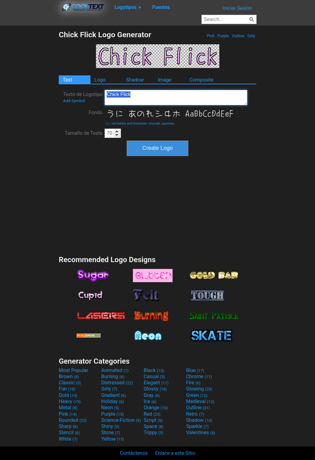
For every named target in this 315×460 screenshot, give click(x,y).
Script (153, 420)
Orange (156, 407)
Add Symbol (74, 100)
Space (153, 426)
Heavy (70, 401)
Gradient (113, 395)
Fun (67, 389)
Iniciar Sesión (237, 8)
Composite (201, 80)
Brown (69, 376)
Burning (112, 376)
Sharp (68, 426)
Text (67, 80)
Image (165, 80)
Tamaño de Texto (83, 133)
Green (197, 395)
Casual (154, 376)
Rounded (73, 420)
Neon (110, 407)
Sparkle (197, 426)
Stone (110, 432)
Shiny (110, 426)
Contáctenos (134, 453)
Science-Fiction (121, 420)
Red (152, 414)
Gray (152, 395)
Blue (195, 370)
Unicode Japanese (161, 123)
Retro (195, 414)
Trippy (153, 432)
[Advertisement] (29, 122)
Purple (223, 36)
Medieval (200, 401)
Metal (68, 407)
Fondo (95, 112)
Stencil (69, 432)
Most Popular (73, 370)
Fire (193, 383)
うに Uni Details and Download (125, 123)
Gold (68, 395)
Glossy (155, 389)
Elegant (156, 383)
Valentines (200, 432)
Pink (211, 36)
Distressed (117, 383)
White (68, 439)
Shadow (135, 80)
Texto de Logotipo (82, 97)
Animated (115, 370)
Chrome (199, 376)
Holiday (112, 401)
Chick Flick (176, 97)
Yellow (112, 439)
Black (154, 370)
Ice (150, 401)
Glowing (199, 389)
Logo (100, 80)
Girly (251, 36)
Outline (238, 36)
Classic (70, 383)
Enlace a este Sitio (175, 453)
